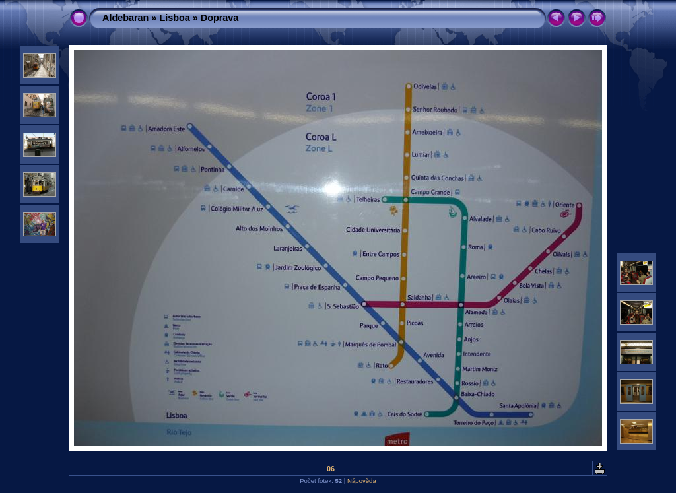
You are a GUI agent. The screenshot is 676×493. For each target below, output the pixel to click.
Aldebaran (125, 18)
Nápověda (361, 480)
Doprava (220, 18)
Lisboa (174, 18)
